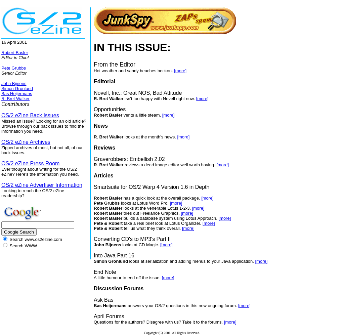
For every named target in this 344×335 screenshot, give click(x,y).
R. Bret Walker (15, 98)
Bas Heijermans (16, 93)
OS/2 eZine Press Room (30, 163)
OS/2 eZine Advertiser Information (41, 185)
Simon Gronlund (17, 88)
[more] (180, 70)
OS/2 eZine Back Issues (30, 115)
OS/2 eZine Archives (25, 142)
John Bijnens (13, 83)
